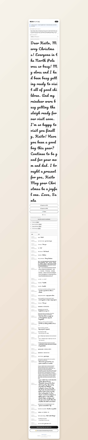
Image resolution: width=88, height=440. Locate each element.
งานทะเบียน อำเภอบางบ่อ (42, 418)
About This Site (44, 434)
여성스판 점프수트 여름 (42, 331)
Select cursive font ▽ (33, 34)
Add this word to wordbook (44, 219)
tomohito (40, 286)
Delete (37, 222)
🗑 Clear (44, 214)
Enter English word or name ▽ (35, 28)
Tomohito (40, 282)
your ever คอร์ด (41, 423)
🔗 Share (44, 211)
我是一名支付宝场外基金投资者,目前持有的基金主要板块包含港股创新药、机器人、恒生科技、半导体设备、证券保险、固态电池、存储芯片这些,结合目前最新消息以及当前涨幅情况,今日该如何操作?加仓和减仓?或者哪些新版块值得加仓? (47, 264)
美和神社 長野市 (41, 349)
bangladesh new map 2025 (43, 309)
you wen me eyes (41, 241)
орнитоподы (40, 356)
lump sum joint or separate (43, 327)
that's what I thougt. (42, 415)
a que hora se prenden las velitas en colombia (46, 289)
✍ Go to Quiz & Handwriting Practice (44, 430)
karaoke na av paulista (42, 408)
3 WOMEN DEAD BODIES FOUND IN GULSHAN (46, 342)
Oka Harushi (40, 251)
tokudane (40, 255)
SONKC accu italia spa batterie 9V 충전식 (45, 322)
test (38, 248)
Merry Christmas (41, 258)
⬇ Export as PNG (44, 208)
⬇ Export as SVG (44, 205)
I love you (40, 244)
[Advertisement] (44, 9)
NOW (39, 237)
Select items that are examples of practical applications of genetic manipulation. (46, 314)
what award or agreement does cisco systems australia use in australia (46, 360)
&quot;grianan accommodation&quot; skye (46, 404)
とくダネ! (39, 279)
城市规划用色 (40, 306)
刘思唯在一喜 (40, 412)
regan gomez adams (41, 295)
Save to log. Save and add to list (44, 427)
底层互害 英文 (40, 352)
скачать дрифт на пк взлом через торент (46, 298)
